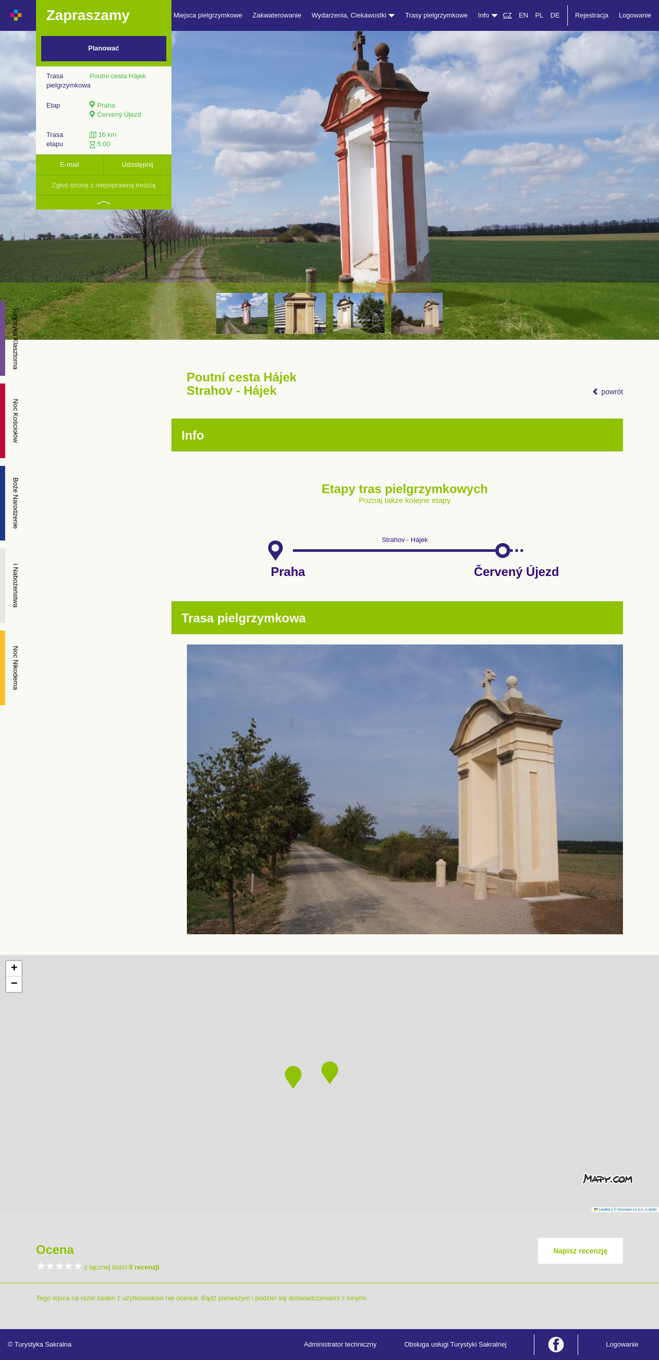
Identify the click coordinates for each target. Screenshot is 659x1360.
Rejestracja (592, 15)
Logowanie (635, 15)
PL (539, 15)
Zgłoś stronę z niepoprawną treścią (103, 185)
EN (523, 15)
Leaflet (602, 1209)
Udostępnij (137, 164)
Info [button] (488, 15)
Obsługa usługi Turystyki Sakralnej (455, 1344)
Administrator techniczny (340, 1344)
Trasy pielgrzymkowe (436, 15)
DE (555, 15)
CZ (507, 15)
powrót (607, 392)
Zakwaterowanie (277, 15)
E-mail (69, 164)
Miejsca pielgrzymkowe (208, 15)
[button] (329, 1072)
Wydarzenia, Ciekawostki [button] (353, 15)
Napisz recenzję (580, 1251)
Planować (103, 48)
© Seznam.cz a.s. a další (635, 1209)
